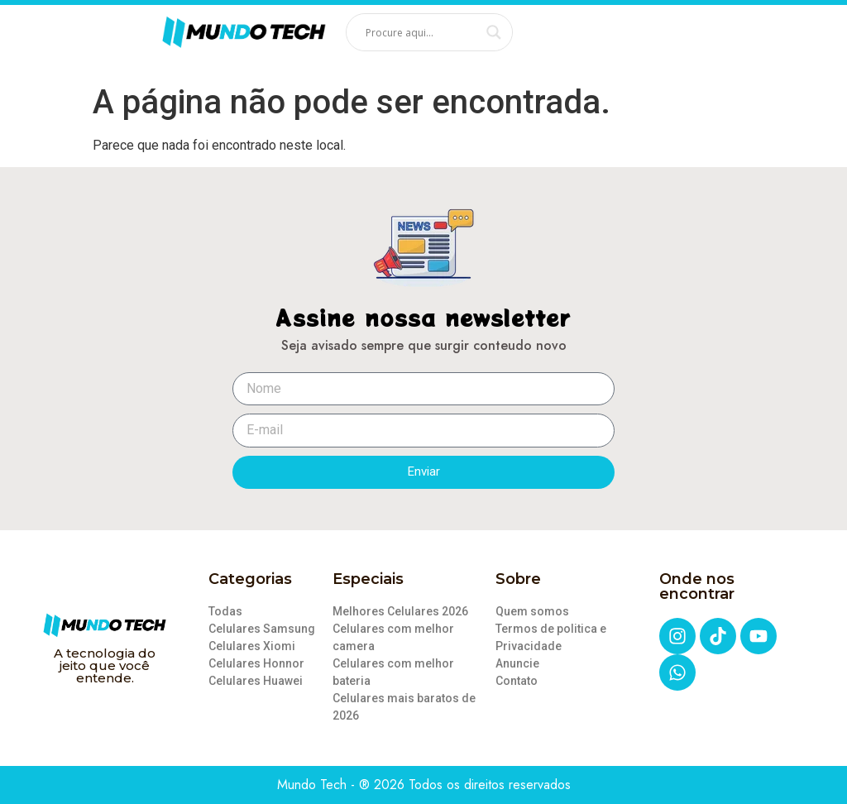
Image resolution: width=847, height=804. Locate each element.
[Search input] (422, 32)
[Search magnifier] (493, 32)
